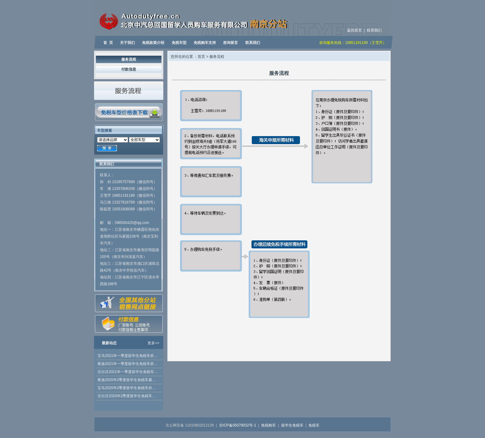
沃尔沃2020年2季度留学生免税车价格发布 (128, 396)
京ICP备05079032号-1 (237, 425)
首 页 (108, 43)
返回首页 (354, 30)
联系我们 (374, 30)
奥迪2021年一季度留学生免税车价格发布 (128, 364)
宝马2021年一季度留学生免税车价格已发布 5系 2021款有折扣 (128, 356)
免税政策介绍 (153, 43)
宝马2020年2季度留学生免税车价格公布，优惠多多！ (128, 388)
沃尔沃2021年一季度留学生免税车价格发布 (128, 372)
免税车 (314, 425)
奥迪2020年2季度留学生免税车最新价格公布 (128, 380)
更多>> (153, 343)
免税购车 (268, 425)
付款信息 (128, 69)
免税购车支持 (205, 43)
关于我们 (127, 43)
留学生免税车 (292, 425)
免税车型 (179, 43)
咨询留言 (230, 43)
